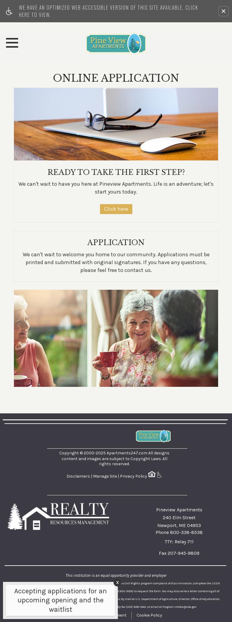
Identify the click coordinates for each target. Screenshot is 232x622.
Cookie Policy (149, 615)
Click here (116, 209)
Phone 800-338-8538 (179, 532)
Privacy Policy (133, 476)
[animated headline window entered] (59, 602)
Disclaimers (78, 476)
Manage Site (105, 476)
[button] (223, 11)
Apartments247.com (127, 453)
